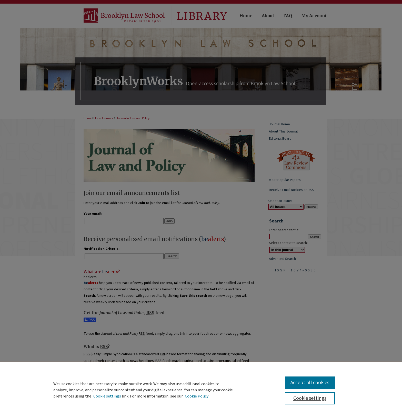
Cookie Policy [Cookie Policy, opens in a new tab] (196, 396)
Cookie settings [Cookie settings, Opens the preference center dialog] (309, 398)
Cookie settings (107, 396)
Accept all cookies (309, 382)
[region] (201, 390)
